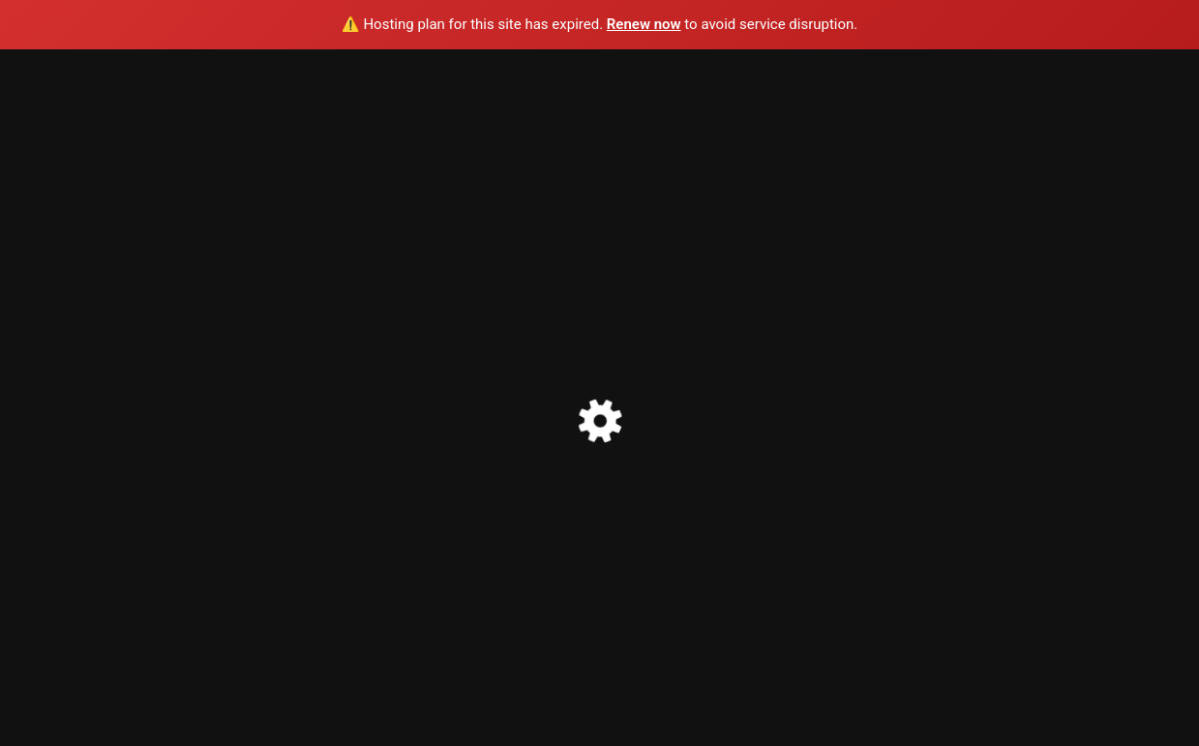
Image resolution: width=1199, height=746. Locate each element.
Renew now (644, 24)
